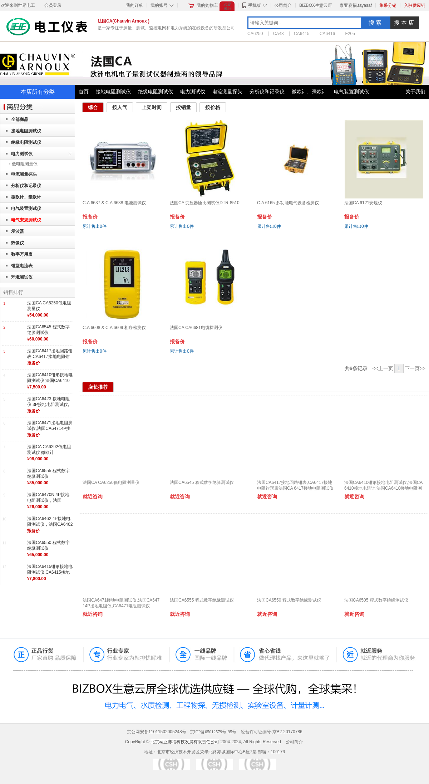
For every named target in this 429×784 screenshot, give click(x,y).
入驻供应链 (414, 5)
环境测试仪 (22, 277)
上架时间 (152, 107)
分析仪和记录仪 (267, 91)
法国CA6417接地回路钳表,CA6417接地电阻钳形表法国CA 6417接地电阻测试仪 (50, 359)
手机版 (254, 5)
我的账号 (159, 5)
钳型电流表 (22, 265)
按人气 (119, 107)
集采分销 (387, 5)
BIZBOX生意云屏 (315, 5)
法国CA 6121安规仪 (363, 202)
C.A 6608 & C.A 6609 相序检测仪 (114, 327)
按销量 (183, 107)
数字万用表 (22, 254)
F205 (350, 33)
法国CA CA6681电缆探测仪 (196, 327)
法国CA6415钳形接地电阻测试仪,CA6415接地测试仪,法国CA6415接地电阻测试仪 (50, 575)
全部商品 (19, 119)
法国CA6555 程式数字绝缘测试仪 (48, 473)
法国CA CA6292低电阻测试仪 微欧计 (49, 449)
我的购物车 (207, 5)
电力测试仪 (192, 91)
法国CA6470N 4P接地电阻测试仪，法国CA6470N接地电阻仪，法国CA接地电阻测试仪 (49, 503)
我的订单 (134, 5)
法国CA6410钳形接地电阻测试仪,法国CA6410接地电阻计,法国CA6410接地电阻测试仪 (50, 383)
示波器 (17, 231)
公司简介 (283, 5)
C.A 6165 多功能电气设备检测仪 (288, 202)
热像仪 (17, 242)
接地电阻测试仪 (113, 91)
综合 (93, 107)
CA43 (278, 33)
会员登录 (52, 5)
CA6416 (327, 33)
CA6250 (255, 33)
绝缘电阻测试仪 (155, 91)
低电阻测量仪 (25, 163)
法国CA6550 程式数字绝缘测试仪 (48, 545)
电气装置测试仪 (351, 91)
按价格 (212, 107)
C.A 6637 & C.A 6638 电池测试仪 (114, 202)
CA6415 (301, 33)
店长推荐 (98, 387)
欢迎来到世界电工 (18, 5)
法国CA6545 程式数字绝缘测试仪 (48, 329)
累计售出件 (95, 226)
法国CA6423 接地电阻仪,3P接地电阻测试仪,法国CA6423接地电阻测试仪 (50, 407)
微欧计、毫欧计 (309, 91)
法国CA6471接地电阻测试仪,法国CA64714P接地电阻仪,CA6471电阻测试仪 (50, 431)
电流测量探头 (227, 91)
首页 (84, 91)
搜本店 (404, 23)
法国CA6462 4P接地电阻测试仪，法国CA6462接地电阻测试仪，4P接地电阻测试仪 (50, 527)
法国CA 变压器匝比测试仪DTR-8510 (205, 202)
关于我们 (415, 91)
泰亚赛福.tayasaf (356, 5)
